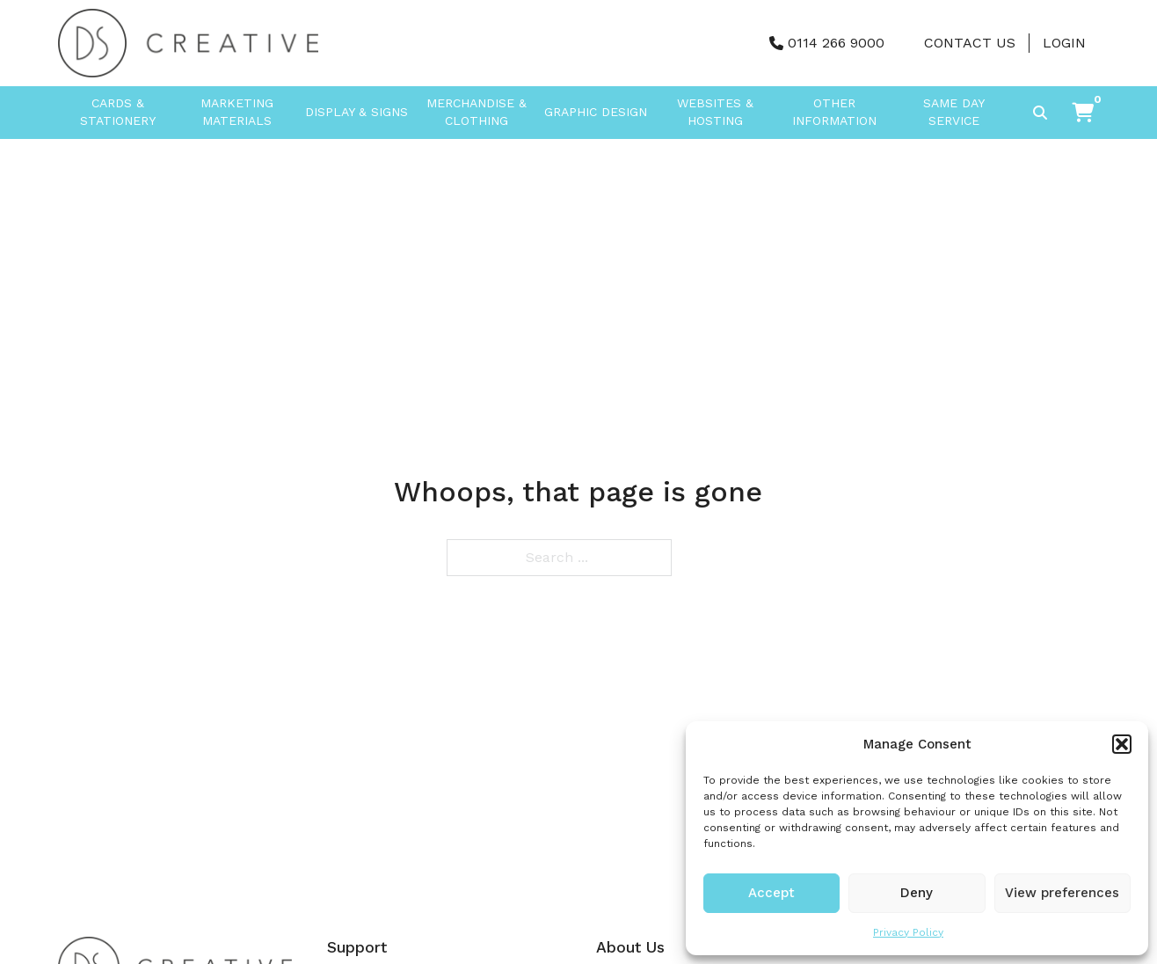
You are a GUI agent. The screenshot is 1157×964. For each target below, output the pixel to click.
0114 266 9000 (836, 42)
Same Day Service (954, 112)
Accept (771, 893)
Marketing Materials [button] (236, 112)
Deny (916, 893)
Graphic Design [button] (595, 112)
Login (1064, 42)
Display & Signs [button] (356, 112)
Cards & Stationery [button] (118, 112)
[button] (1122, 744)
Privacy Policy (908, 932)
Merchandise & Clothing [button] (476, 112)
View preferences (1062, 893)
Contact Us (969, 42)
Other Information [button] (834, 112)
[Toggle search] (1040, 112)
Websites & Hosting (715, 112)
